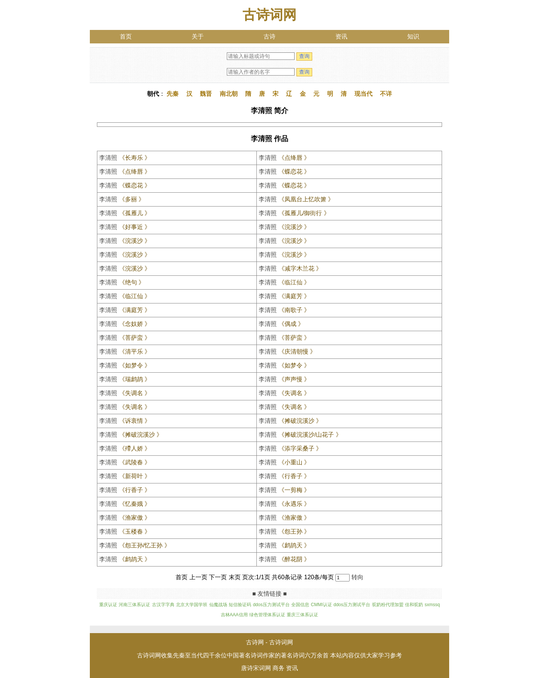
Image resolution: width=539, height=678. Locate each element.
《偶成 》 (291, 324)
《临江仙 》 (294, 282)
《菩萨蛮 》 (134, 338)
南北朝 (229, 94)
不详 (386, 94)
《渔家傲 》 (134, 517)
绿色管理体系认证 (267, 614)
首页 (126, 36)
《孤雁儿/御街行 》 (304, 213)
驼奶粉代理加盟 (388, 604)
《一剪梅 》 (294, 490)
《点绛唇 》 (294, 158)
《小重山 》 (294, 462)
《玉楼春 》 (134, 531)
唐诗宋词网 (256, 668)
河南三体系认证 (134, 604)
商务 (278, 668)
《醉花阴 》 (294, 559)
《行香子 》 (294, 476)
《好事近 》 (134, 227)
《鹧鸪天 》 (294, 545)
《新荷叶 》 (134, 476)
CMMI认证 (321, 604)
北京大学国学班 (191, 604)
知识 (413, 36)
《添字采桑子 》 (300, 448)
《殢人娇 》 (134, 448)
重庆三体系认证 (302, 614)
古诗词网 (269, 14)
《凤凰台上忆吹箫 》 (306, 199)
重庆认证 (108, 604)
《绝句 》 (131, 282)
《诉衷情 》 (134, 421)
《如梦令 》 (134, 365)
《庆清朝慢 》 (297, 351)
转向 (357, 577)
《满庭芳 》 (294, 296)
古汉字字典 (163, 604)
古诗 (269, 36)
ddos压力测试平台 (271, 604)
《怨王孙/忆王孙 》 (144, 545)
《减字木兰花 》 (300, 268)
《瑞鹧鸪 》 (134, 379)
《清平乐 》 (134, 351)
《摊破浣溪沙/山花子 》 (310, 434)
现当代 (363, 94)
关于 (198, 36)
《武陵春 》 (134, 462)
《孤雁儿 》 (134, 213)
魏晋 (206, 94)
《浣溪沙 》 (294, 227)
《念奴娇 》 (134, 324)
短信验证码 (240, 604)
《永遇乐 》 (294, 504)
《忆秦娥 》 (134, 504)
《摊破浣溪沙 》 (300, 421)
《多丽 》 (131, 199)
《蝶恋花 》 (294, 171)
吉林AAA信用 (234, 614)
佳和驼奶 (414, 604)
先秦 (173, 94)
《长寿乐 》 (134, 158)
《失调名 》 (134, 393)
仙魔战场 (218, 604)
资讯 (341, 36)
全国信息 (300, 604)
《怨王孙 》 (294, 531)
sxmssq (432, 604)
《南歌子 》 (294, 310)
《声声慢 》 (294, 379)
